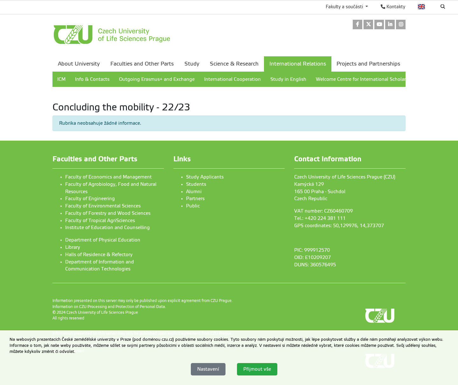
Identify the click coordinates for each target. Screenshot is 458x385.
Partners (195, 198)
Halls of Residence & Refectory (99, 254)
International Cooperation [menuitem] (232, 79)
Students (196, 184)
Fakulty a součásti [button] (345, 6)
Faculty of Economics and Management (108, 176)
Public (193, 205)
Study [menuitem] (191, 64)
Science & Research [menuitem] (234, 64)
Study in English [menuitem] (288, 79)
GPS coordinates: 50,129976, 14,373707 (339, 225)
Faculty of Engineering (90, 198)
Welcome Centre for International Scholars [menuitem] (362, 79)
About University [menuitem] (79, 64)
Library (72, 247)
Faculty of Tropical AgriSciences (100, 220)
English (421, 6)
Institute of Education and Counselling (107, 227)
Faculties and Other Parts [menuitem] (142, 64)
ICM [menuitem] (61, 79)
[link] (357, 25)
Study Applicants (205, 176)
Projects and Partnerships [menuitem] (368, 64)
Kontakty (393, 6)
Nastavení (208, 369)
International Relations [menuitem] (297, 64)
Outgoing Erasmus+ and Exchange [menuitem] (157, 79)
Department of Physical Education (102, 239)
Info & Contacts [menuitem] (92, 79)
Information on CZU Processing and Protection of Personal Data (108, 306)
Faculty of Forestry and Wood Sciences (107, 213)
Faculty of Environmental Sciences (103, 205)
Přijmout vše (257, 369)
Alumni (194, 191)
